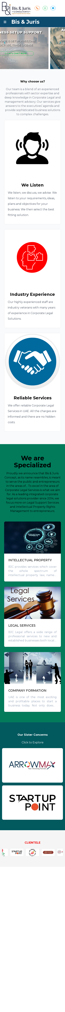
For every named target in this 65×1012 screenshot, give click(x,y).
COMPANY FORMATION (27, 691)
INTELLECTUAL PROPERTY (30, 560)
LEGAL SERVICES (22, 625)
